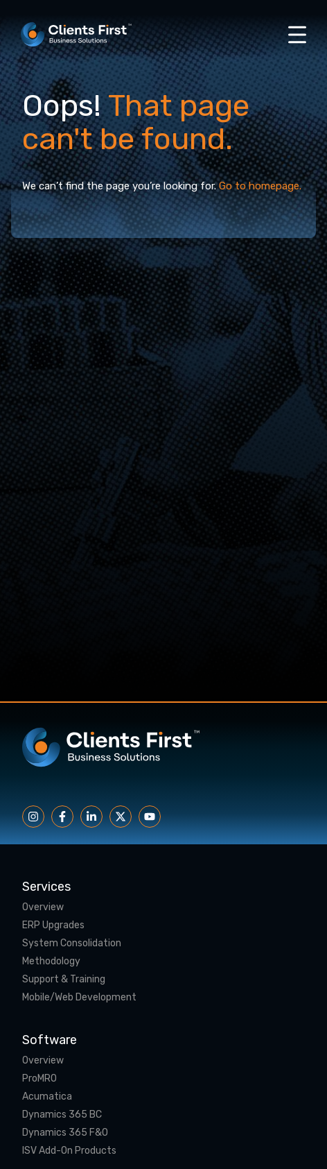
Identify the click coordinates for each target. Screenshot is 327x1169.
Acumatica (47, 1097)
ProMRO (39, 1079)
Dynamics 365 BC (62, 1115)
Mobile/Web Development (79, 997)
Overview (43, 907)
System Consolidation (71, 943)
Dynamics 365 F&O (65, 1133)
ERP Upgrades (53, 925)
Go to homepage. (260, 186)
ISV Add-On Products (69, 1151)
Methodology (51, 961)
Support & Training (63, 979)
